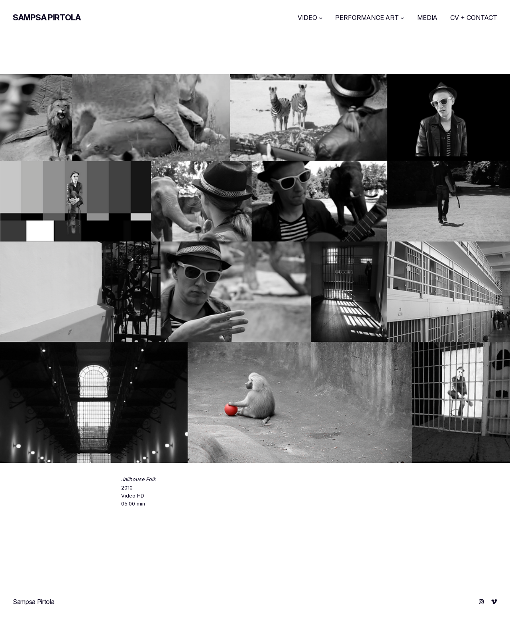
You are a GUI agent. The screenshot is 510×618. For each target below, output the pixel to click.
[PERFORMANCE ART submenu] (402, 18)
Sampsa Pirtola (46, 17)
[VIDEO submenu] (321, 18)
